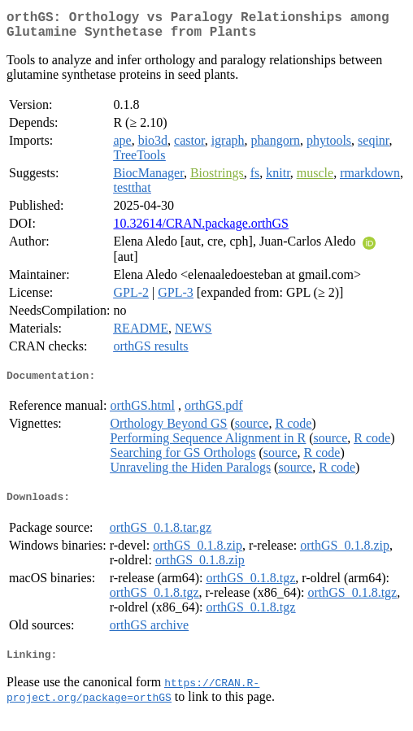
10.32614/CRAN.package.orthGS (201, 230)
